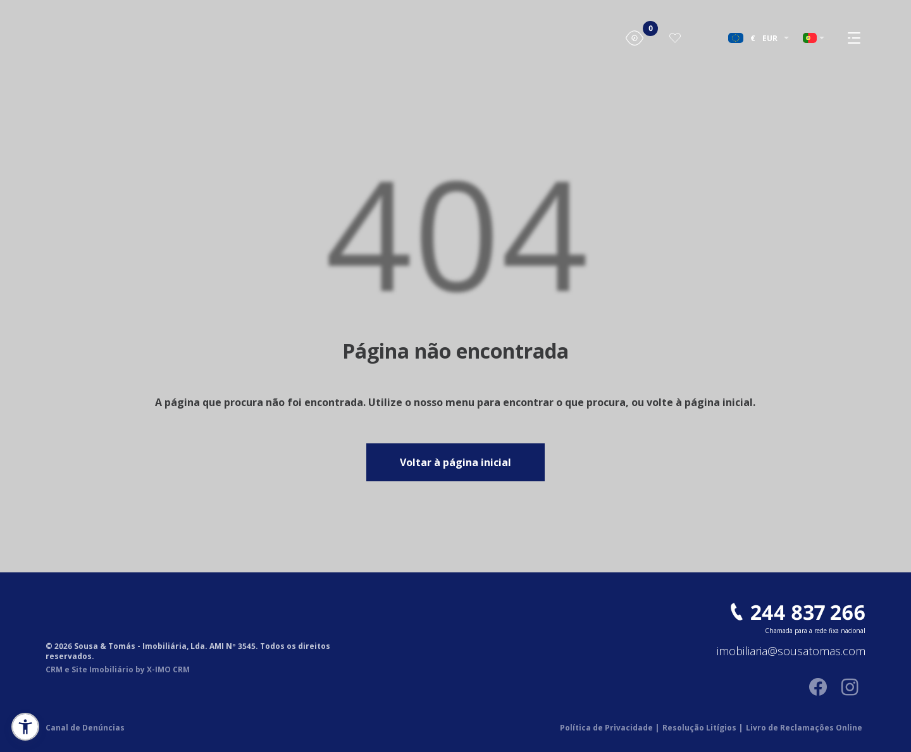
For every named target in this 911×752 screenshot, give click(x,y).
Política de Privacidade (609, 728)
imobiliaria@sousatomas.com (791, 651)
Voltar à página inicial (455, 462)
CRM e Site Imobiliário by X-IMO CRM (118, 670)
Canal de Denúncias (85, 728)
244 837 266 (807, 612)
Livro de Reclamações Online (804, 728)
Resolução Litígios (702, 728)
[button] (25, 726)
